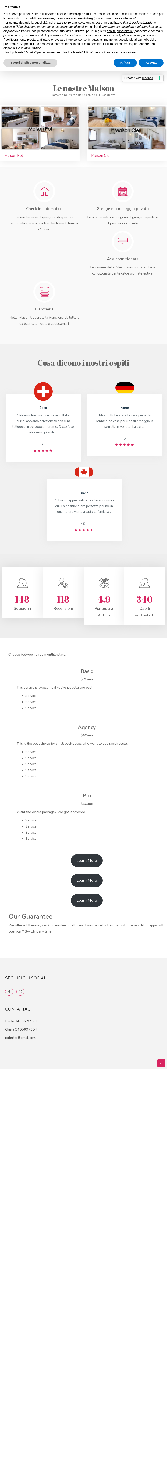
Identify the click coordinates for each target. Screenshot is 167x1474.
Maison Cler (101, 155)
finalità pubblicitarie (120, 31)
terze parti (71, 22)
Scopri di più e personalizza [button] (30, 62)
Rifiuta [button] (125, 62)
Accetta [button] (151, 62)
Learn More (87, 860)
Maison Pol (13, 155)
